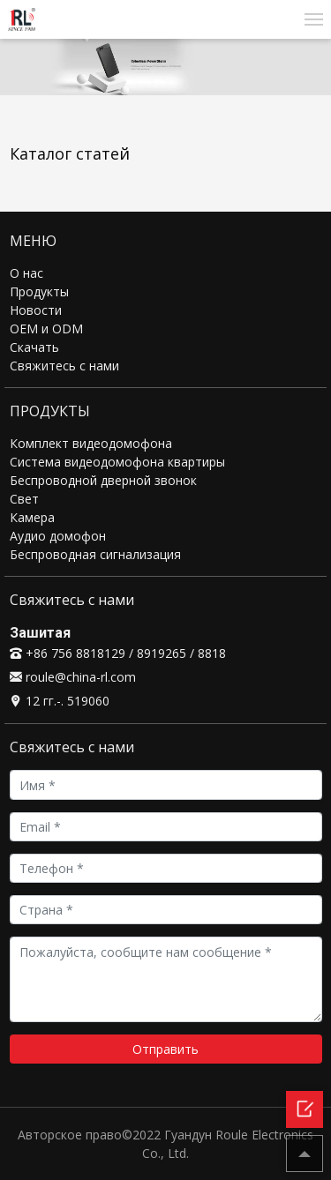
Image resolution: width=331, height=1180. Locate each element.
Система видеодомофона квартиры (117, 461)
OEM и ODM (46, 328)
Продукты (39, 291)
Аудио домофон (58, 535)
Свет (24, 498)
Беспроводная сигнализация (95, 554)
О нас (26, 273)
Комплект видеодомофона (91, 443)
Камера (32, 517)
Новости (36, 310)
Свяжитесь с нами (64, 365)
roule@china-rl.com (73, 676)
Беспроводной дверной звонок (103, 480)
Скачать (34, 347)
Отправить (165, 1049)
